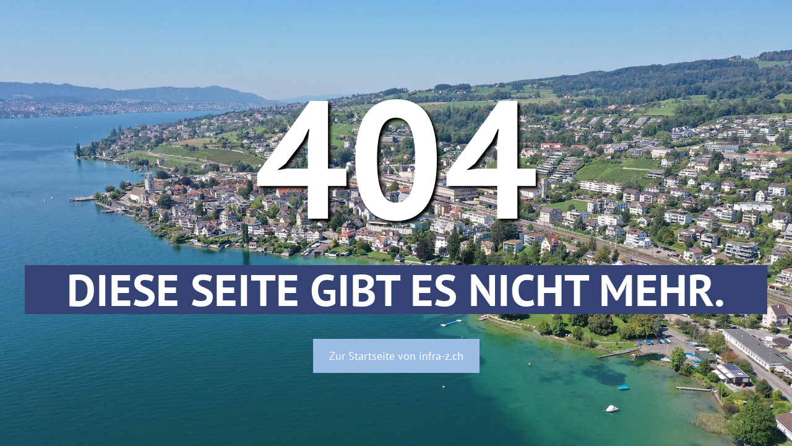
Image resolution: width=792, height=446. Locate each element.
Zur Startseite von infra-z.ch (396, 356)
